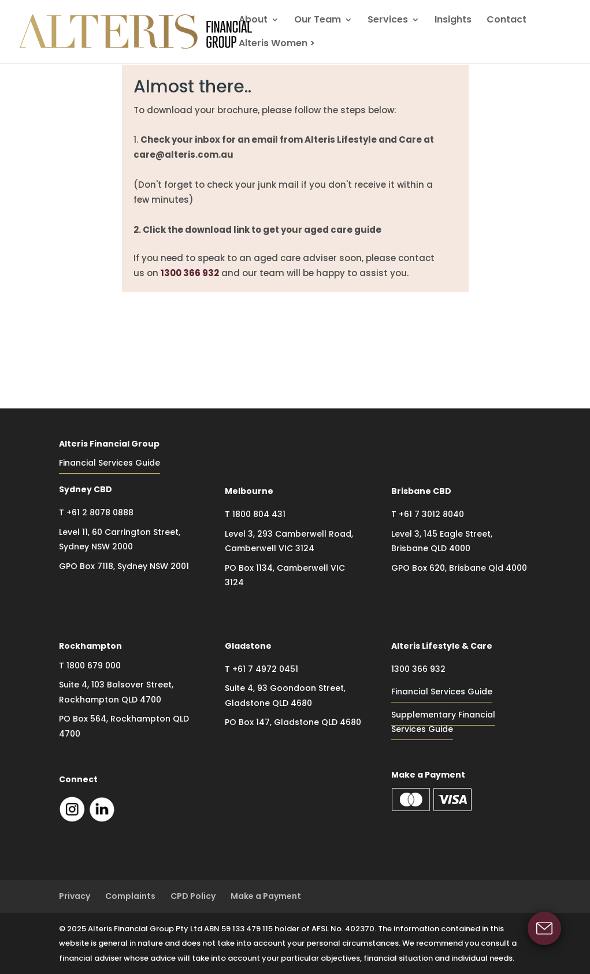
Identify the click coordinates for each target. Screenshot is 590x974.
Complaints (130, 896)
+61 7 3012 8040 (431, 514)
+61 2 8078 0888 (99, 512)
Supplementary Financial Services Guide (443, 722)
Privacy (74, 896)
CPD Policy (193, 896)
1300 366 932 (190, 273)
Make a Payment (266, 896)
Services (388, 21)
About (253, 21)
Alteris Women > (277, 44)
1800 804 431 (258, 514)
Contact (506, 21)
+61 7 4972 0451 (265, 669)
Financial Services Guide (109, 463)
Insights (453, 21)
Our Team (317, 21)
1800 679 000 (93, 665)
